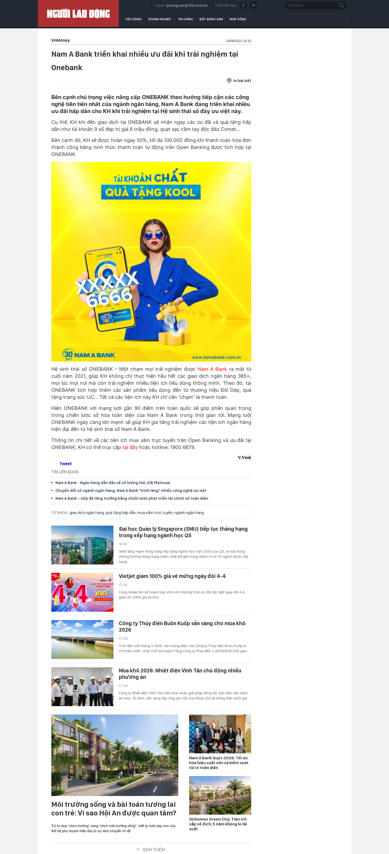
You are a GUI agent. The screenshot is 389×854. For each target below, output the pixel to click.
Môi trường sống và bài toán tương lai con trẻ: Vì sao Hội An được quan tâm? (113, 808)
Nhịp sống (238, 19)
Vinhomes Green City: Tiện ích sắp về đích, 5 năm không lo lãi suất (218, 824)
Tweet (65, 463)
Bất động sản (211, 19)
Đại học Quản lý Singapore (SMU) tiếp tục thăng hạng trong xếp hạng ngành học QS (183, 532)
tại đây (130, 447)
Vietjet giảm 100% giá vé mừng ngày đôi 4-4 (172, 576)
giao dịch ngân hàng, (88, 512)
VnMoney (60, 40)
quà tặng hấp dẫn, (121, 512)
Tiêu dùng (133, 19)
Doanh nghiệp (159, 19)
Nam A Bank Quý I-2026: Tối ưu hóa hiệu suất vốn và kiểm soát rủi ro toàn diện (219, 763)
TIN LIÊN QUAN (64, 471)
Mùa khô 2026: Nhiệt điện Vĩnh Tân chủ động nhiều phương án (180, 673)
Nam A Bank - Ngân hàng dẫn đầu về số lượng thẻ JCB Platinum (112, 483)
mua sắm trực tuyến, (155, 512)
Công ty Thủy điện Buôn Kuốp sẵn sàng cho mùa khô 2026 (182, 626)
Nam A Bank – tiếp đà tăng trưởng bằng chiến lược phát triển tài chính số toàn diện (131, 498)
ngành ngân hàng (189, 512)
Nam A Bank (212, 369)
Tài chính (185, 19)
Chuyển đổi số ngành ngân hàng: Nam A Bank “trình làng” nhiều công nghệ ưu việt (130, 490)
